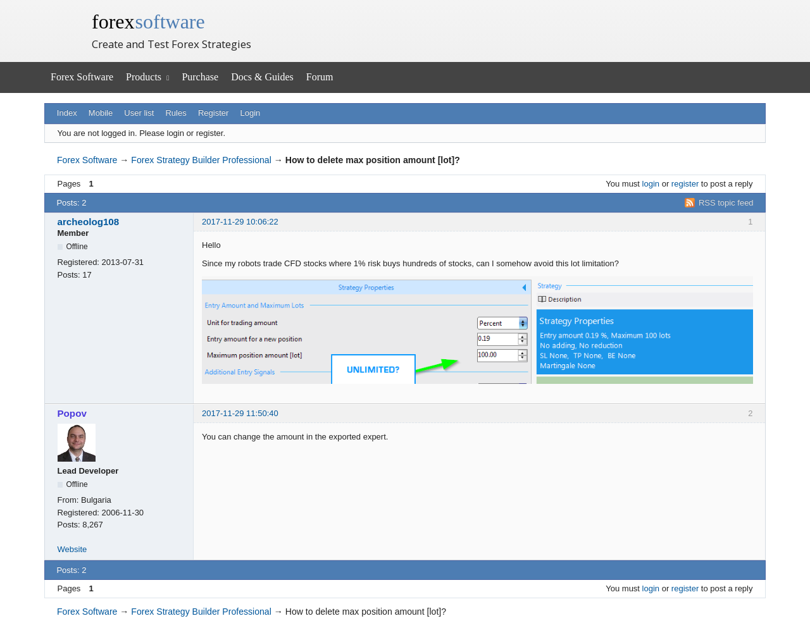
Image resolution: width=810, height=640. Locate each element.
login (650, 183)
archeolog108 (89, 221)
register (685, 183)
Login (250, 113)
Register (213, 113)
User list (139, 113)
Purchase (200, 76)
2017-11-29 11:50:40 (240, 413)
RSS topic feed (726, 202)
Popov (72, 413)
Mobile (101, 113)
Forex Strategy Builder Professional (201, 160)
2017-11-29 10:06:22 (240, 221)
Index (67, 113)
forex (148, 21)
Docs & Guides (262, 76)
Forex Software (82, 76)
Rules (175, 113)
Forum (319, 76)
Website (72, 549)
